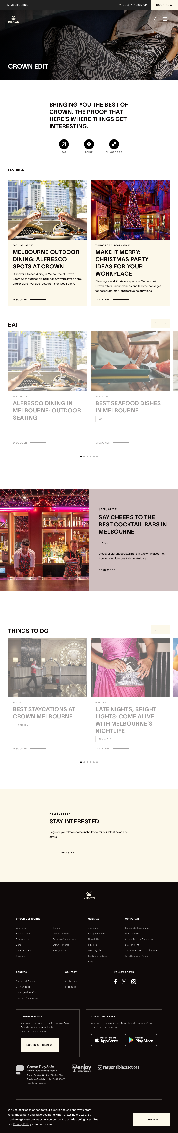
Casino (56, 927)
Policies (92, 944)
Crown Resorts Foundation (139, 939)
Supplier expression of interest (142, 950)
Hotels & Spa (23, 933)
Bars (18, 944)
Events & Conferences (64, 939)
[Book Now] (164, 5)
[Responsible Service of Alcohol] (81, 1075)
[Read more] (117, 570)
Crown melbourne (28, 919)
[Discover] (30, 299)
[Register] (68, 852)
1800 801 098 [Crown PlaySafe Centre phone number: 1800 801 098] (56, 1075)
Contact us (71, 981)
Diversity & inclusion (27, 997)
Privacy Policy (22, 1124)
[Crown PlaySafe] (41, 1070)
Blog (90, 961)
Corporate (132, 919)
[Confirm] (151, 1119)
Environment (132, 944)
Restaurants (22, 939)
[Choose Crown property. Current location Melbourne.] (17, 5)
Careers (21, 972)
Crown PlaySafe (61, 933)
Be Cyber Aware (96, 933)
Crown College (24, 986)
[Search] (155, 19)
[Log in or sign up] (40, 1045)
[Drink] (105, 543)
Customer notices (98, 955)
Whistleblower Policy (136, 955)
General (93, 919)
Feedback (70, 986)
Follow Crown (124, 972)
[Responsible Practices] (118, 1075)
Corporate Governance (137, 927)
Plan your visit (60, 950)
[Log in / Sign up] (133, 5)
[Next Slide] (165, 323)
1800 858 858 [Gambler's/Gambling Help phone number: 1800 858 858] (59, 1079)
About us (93, 927)
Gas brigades (95, 950)
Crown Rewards (61, 944)
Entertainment (24, 950)
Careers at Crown (25, 981)
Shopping (21, 955)
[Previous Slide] (155, 323)
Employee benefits (26, 992)
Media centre (132, 933)
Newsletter (94, 939)
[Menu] (165, 19)
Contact (71, 972)
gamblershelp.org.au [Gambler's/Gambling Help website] (36, 1083)
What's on (21, 927)
